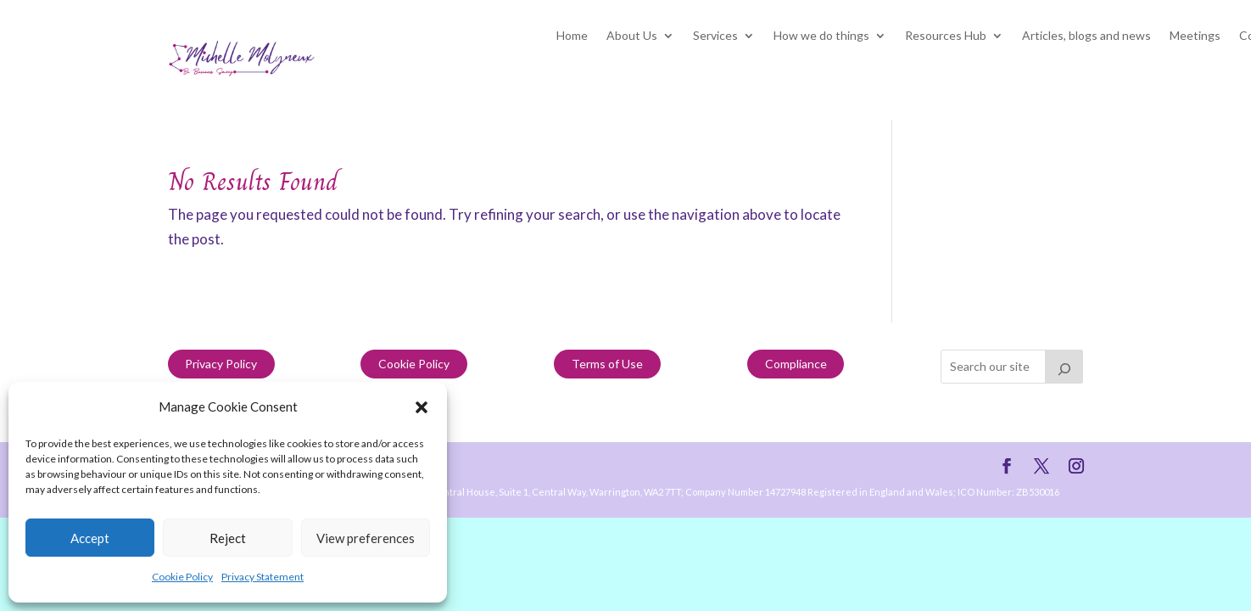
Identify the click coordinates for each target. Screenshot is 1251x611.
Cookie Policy (182, 576)
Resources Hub (945, 36)
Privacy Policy (221, 363)
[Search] (1064, 367)
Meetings (1195, 36)
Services (715, 36)
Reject (227, 538)
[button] (421, 407)
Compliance (796, 363)
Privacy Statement (262, 576)
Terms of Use (607, 363)
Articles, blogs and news (1086, 36)
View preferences (365, 538)
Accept (89, 538)
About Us (631, 36)
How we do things (821, 36)
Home (572, 36)
